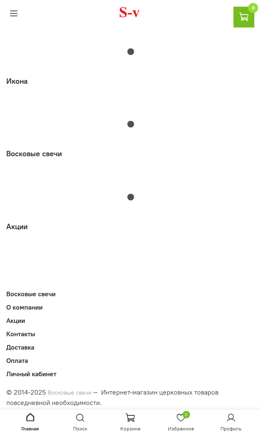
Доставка (20, 347)
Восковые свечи (31, 294)
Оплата (17, 360)
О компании (24, 307)
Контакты (20, 334)
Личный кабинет (31, 374)
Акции (15, 320)
